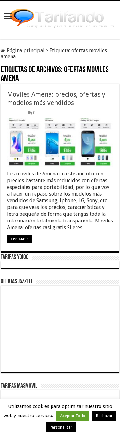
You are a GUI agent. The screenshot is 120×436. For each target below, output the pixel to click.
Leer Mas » (19, 239)
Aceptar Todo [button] (72, 415)
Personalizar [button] (61, 427)
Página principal (22, 50)
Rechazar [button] (104, 415)
